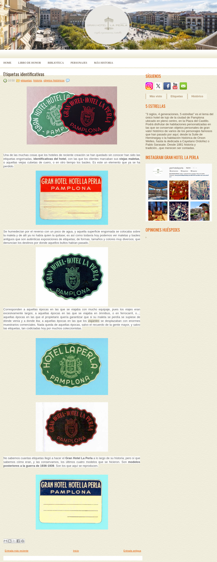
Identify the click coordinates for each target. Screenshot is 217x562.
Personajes (79, 62)
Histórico (197, 96)
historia (37, 80)
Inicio (76, 550)
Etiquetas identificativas (23, 74)
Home (7, 62)
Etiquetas (177, 96)
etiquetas (26, 80)
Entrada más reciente (16, 550)
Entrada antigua (132, 550)
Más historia (103, 62)
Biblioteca (56, 62)
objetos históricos (53, 80)
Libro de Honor (29, 62)
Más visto (156, 96)
